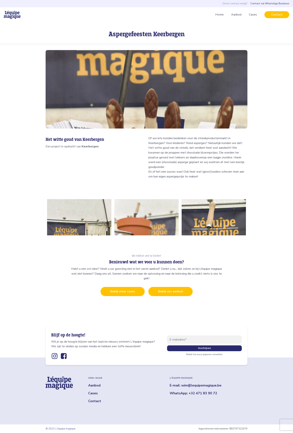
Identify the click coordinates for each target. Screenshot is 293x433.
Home (219, 15)
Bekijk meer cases (122, 291)
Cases (253, 15)
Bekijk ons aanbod (170, 291)
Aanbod (236, 15)
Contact (277, 15)
